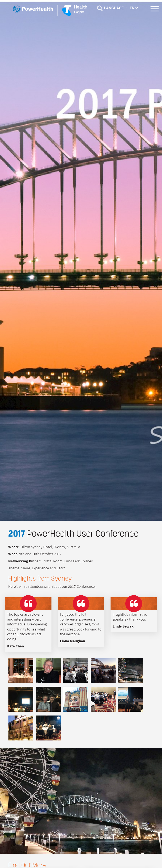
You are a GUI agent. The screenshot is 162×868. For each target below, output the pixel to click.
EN (134, 8)
